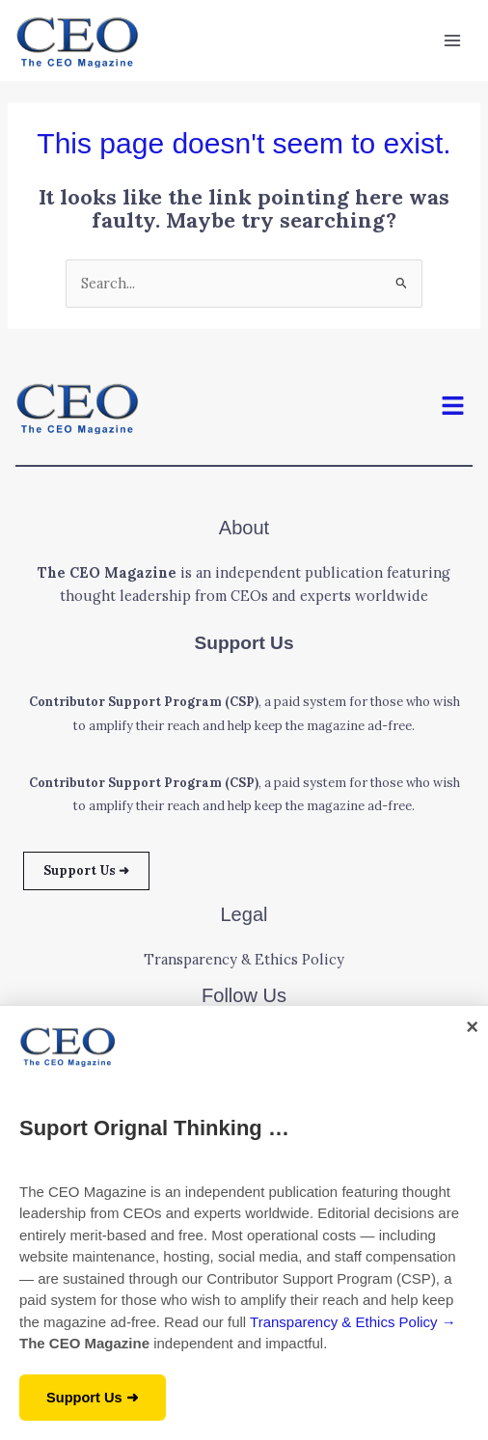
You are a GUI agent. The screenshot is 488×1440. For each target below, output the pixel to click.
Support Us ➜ (86, 870)
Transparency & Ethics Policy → (353, 1322)
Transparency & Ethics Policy (244, 959)
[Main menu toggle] (452, 40)
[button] (453, 407)
